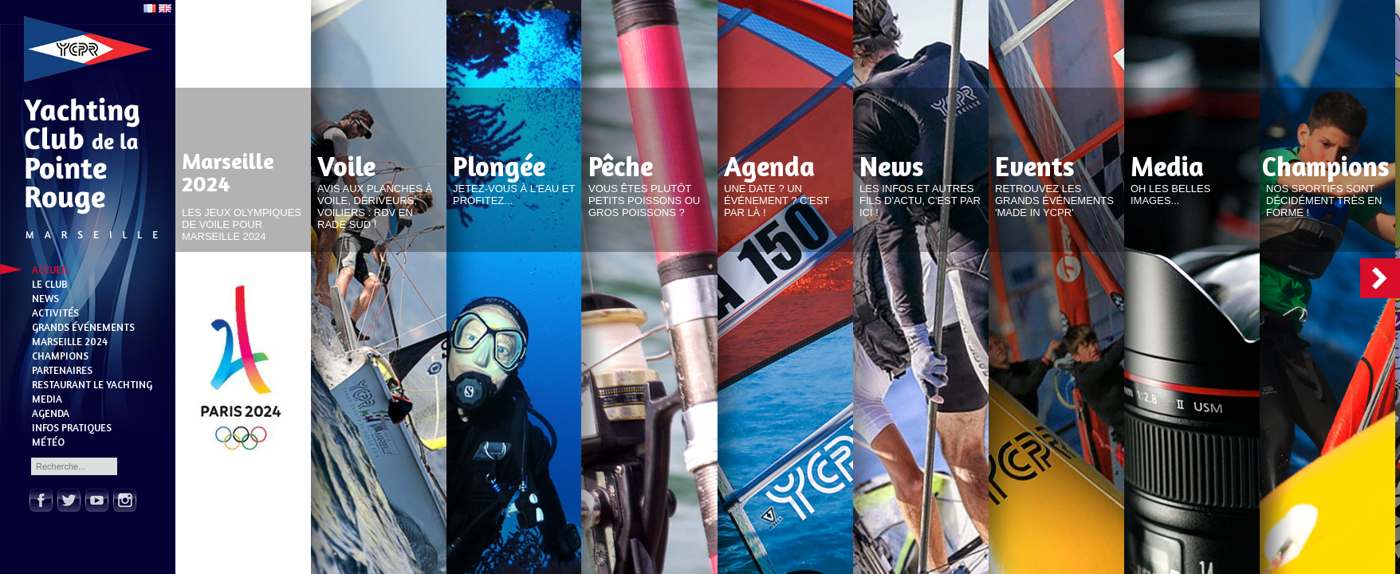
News (45, 298)
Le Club (50, 283)
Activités (55, 312)
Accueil (50, 269)
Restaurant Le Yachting (92, 384)
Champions (60, 355)
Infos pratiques (72, 427)
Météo (48, 441)
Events (1035, 166)
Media (47, 398)
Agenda (50, 413)
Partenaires (62, 370)
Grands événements (83, 326)
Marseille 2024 (70, 341)
